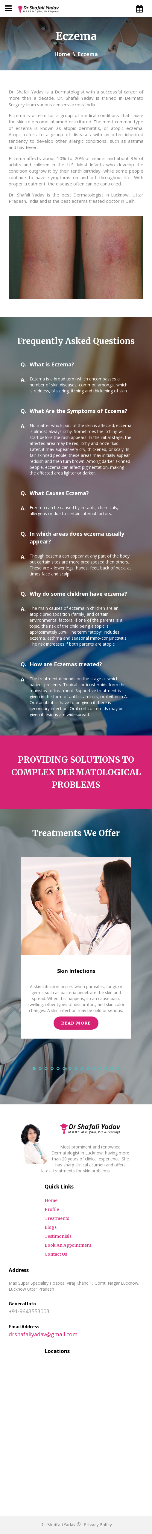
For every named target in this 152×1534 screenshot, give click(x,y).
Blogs (51, 1227)
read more (76, 1023)
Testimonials (58, 1236)
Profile (52, 1209)
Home (62, 54)
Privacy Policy (98, 1524)
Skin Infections (76, 971)
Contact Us (56, 1254)
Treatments (57, 1218)
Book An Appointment (68, 1245)
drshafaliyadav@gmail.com (43, 1334)
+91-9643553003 (29, 1311)
